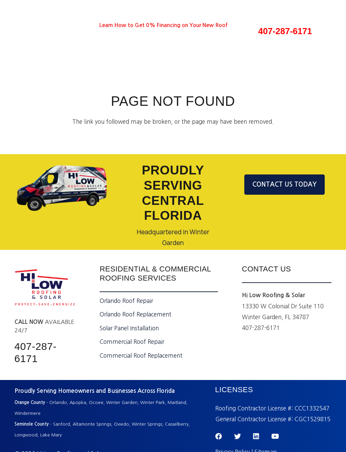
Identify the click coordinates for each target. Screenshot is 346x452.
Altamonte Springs (92, 424)
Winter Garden (122, 402)
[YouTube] (76, 25)
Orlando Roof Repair (126, 301)
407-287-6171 (285, 31)
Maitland (177, 402)
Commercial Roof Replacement (141, 355)
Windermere (28, 413)
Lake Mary (51, 435)
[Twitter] (51, 25)
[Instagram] (88, 25)
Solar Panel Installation (129, 328)
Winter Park (152, 402)
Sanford (61, 424)
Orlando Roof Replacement (135, 314)
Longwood (26, 435)
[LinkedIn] (63, 25)
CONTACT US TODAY (284, 184)
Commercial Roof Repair (132, 341)
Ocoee (96, 402)
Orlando (58, 402)
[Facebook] (39, 25)
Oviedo (121, 424)
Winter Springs (147, 424)
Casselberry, (177, 424)
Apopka (78, 402)
